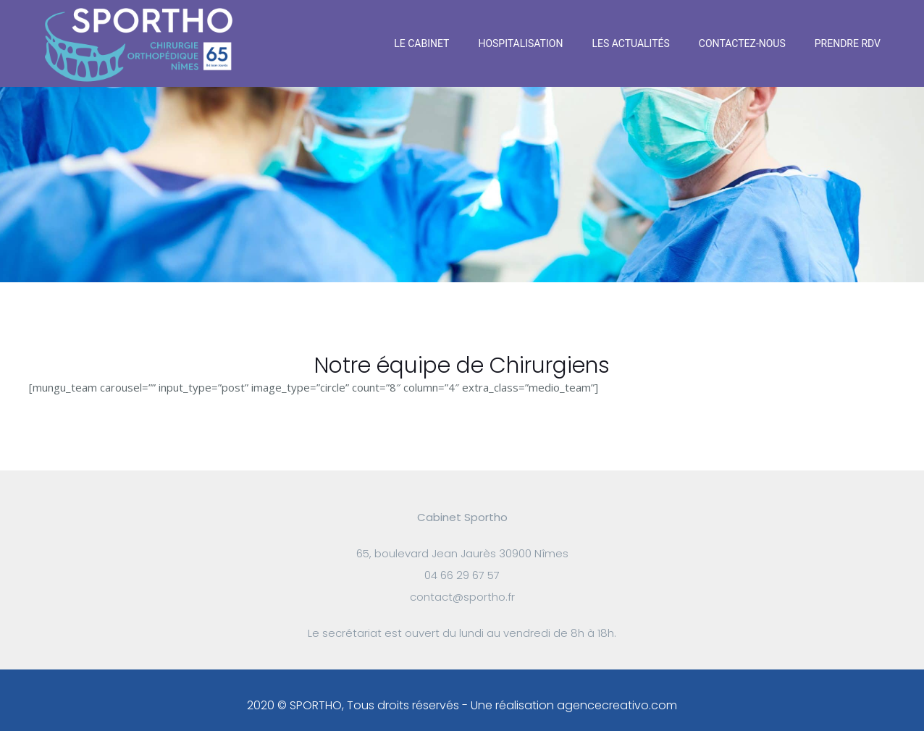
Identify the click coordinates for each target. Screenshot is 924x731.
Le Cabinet (421, 43)
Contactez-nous (742, 43)
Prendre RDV (848, 43)
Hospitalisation (520, 43)
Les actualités (630, 43)
